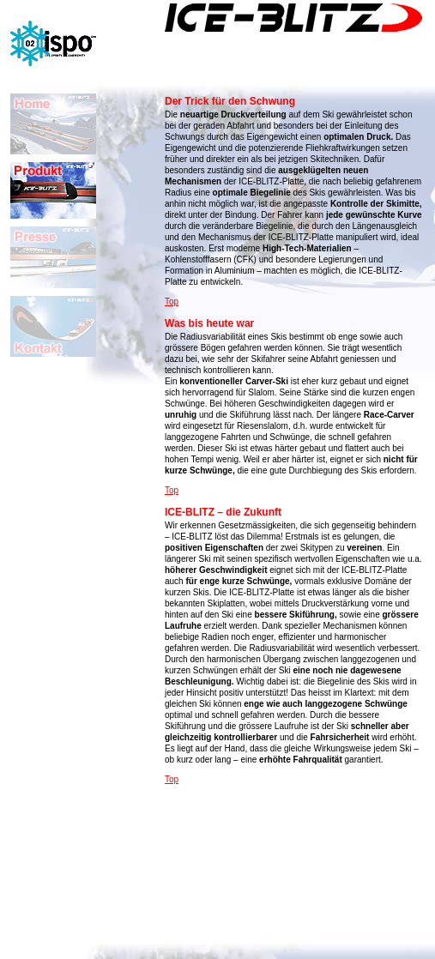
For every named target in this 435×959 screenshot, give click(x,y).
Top (171, 301)
